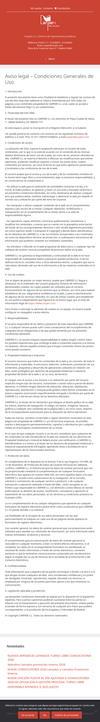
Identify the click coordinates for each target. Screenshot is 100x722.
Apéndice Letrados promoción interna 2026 (36, 664)
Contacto (48, 8)
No (44, 715)
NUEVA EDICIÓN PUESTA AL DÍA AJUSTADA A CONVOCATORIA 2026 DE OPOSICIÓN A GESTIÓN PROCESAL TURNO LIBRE (48, 680)
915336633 (67, 42)
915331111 (43, 42)
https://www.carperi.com (42, 303)
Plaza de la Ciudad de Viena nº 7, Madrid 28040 (50, 48)
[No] (95, 711)
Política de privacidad (67, 715)
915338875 (55, 42)
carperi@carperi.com (53, 45)
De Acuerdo (28, 715)
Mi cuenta (36, 8)
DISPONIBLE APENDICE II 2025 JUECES (33, 687)
